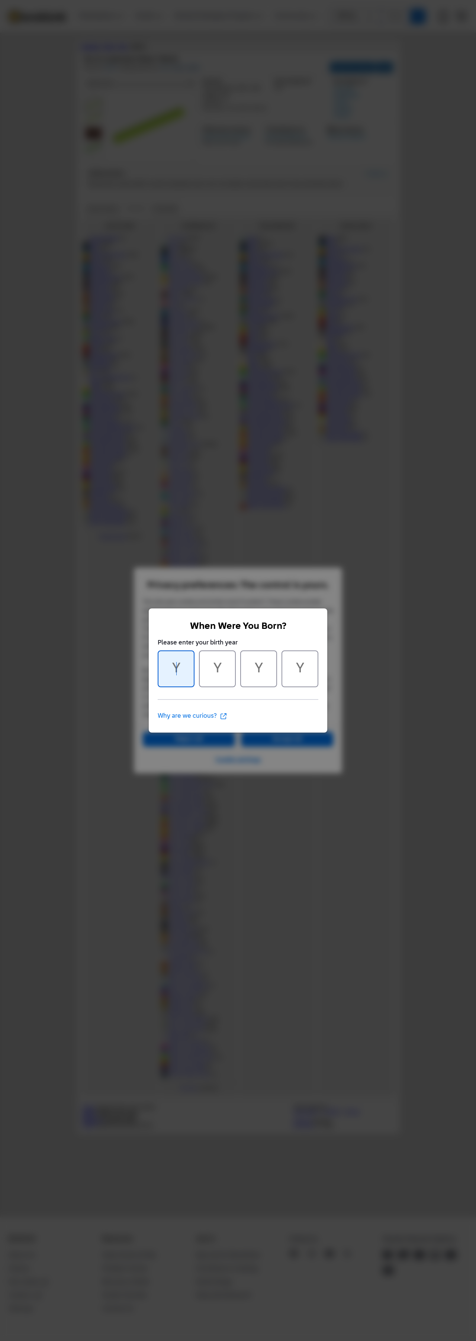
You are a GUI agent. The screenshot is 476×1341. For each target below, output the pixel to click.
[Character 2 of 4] (217, 668)
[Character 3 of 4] (258, 668)
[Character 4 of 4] (300, 668)
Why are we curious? (192, 716)
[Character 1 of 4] (176, 668)
